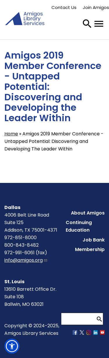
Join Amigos (96, 7)
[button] (12, 346)
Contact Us (63, 7)
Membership (90, 249)
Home (11, 133)
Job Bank (94, 240)
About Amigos (88, 213)
